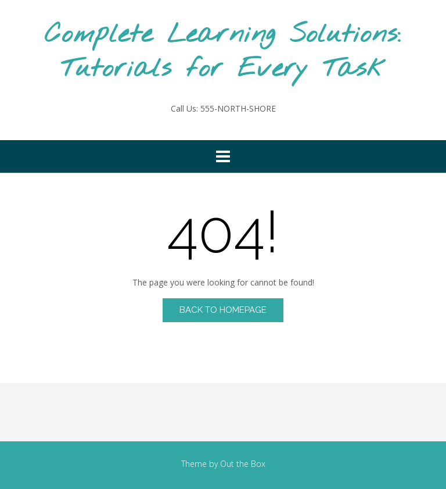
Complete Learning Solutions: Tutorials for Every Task (223, 52)
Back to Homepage (223, 310)
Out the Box (242, 463)
